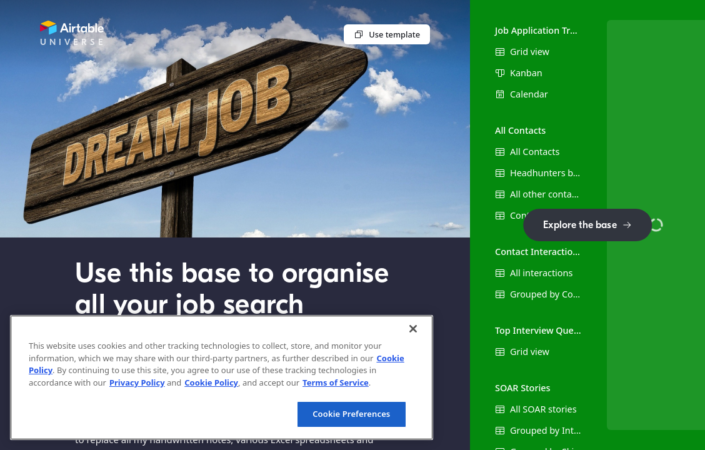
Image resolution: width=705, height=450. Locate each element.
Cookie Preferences (351, 413)
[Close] (413, 328)
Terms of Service (335, 382)
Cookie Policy (211, 382)
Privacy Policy (137, 382)
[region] (221, 377)
